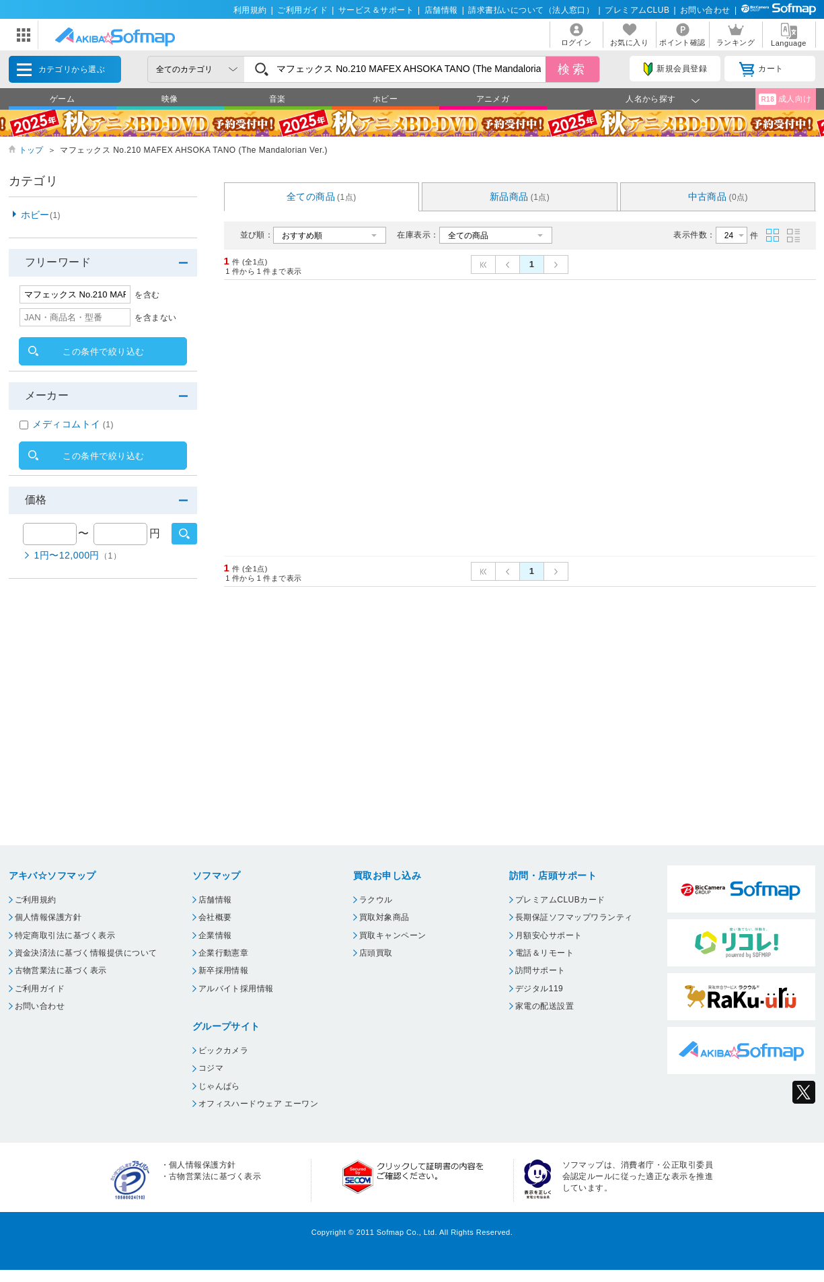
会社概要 (215, 917)
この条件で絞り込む (103, 352)
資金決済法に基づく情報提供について (86, 953)
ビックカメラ (223, 1050)
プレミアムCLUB (637, 10)
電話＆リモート (544, 953)
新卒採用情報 (223, 970)
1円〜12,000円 (78, 555)
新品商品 (520, 196)
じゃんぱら (219, 1086)
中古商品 (718, 196)
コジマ (210, 1068)
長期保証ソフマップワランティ (574, 917)
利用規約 (250, 10)
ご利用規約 (36, 899)
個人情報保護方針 (48, 917)
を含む (147, 294)
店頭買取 (376, 953)
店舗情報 (441, 10)
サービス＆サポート (376, 10)
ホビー (385, 99)
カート (761, 69)
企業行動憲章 (223, 953)
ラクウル (376, 899)
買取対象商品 (384, 917)
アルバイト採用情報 (236, 988)
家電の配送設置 (544, 1006)
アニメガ (493, 99)
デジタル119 (539, 988)
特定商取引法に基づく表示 (65, 935)
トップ (31, 150)
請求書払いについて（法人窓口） (531, 10)
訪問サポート (540, 970)
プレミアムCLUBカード (560, 899)
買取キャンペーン (392, 935)
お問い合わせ (705, 10)
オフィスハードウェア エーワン (258, 1103)
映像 (169, 99)
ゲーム (62, 99)
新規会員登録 (675, 69)
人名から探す (651, 99)
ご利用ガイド (302, 10)
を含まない (155, 317)
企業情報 (215, 935)
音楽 (277, 99)
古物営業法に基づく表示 (61, 970)
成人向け (785, 99)
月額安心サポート (549, 935)
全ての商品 (322, 196)
